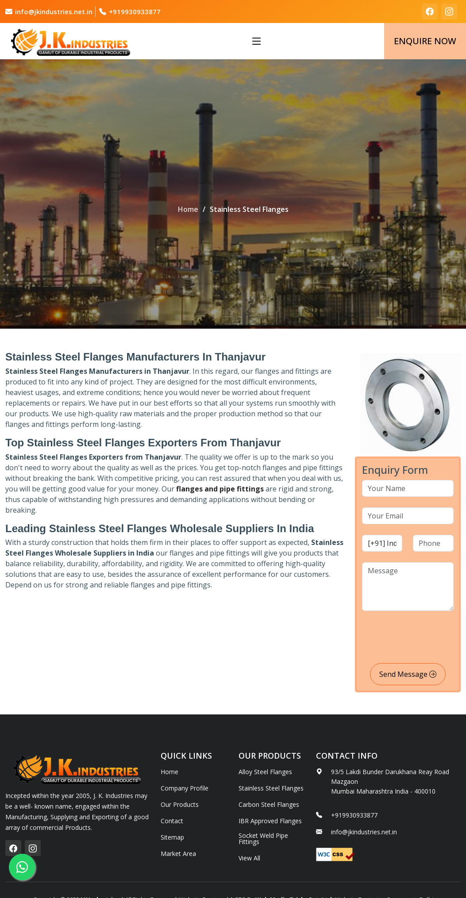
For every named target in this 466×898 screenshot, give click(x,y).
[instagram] (449, 11)
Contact (172, 821)
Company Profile (184, 788)
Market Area (178, 854)
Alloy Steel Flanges (265, 772)
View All (249, 858)
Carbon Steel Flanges (269, 805)
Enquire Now (425, 41)
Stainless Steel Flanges (271, 788)
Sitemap (172, 837)
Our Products (180, 805)
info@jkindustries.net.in (53, 11)
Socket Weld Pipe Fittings (263, 839)
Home (188, 210)
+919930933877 (135, 11)
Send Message (407, 674)
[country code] (382, 543)
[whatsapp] (22, 867)
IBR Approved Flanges (270, 821)
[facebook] (430, 11)
